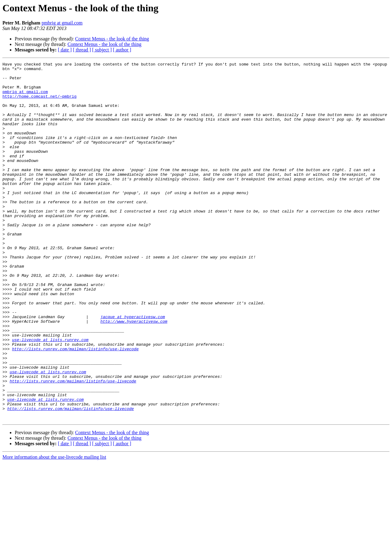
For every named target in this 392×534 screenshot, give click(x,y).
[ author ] (122, 49)
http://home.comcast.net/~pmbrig (39, 103)
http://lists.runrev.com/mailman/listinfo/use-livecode (75, 406)
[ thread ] (82, 49)
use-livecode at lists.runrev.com (50, 395)
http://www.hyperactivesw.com (133, 373)
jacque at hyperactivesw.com (132, 368)
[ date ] (65, 49)
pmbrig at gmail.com (62, 22)
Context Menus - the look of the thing (112, 38)
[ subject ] (102, 49)
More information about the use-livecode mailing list (54, 528)
